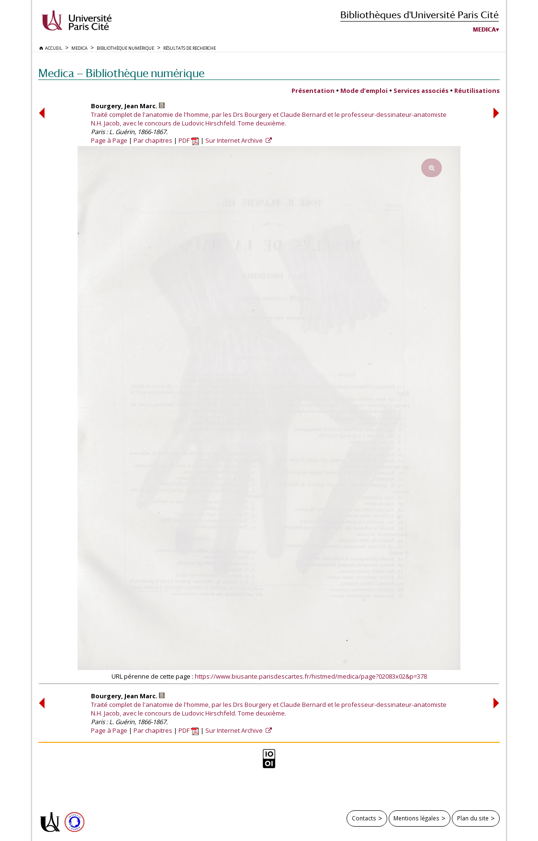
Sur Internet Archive (234, 140)
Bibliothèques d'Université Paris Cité (419, 14)
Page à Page (109, 140)
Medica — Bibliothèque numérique (121, 73)
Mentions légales (416, 818)
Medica (484, 29)
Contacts (364, 818)
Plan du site (473, 818)
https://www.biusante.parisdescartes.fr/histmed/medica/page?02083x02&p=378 (311, 676)
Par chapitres (153, 140)
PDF (189, 140)
